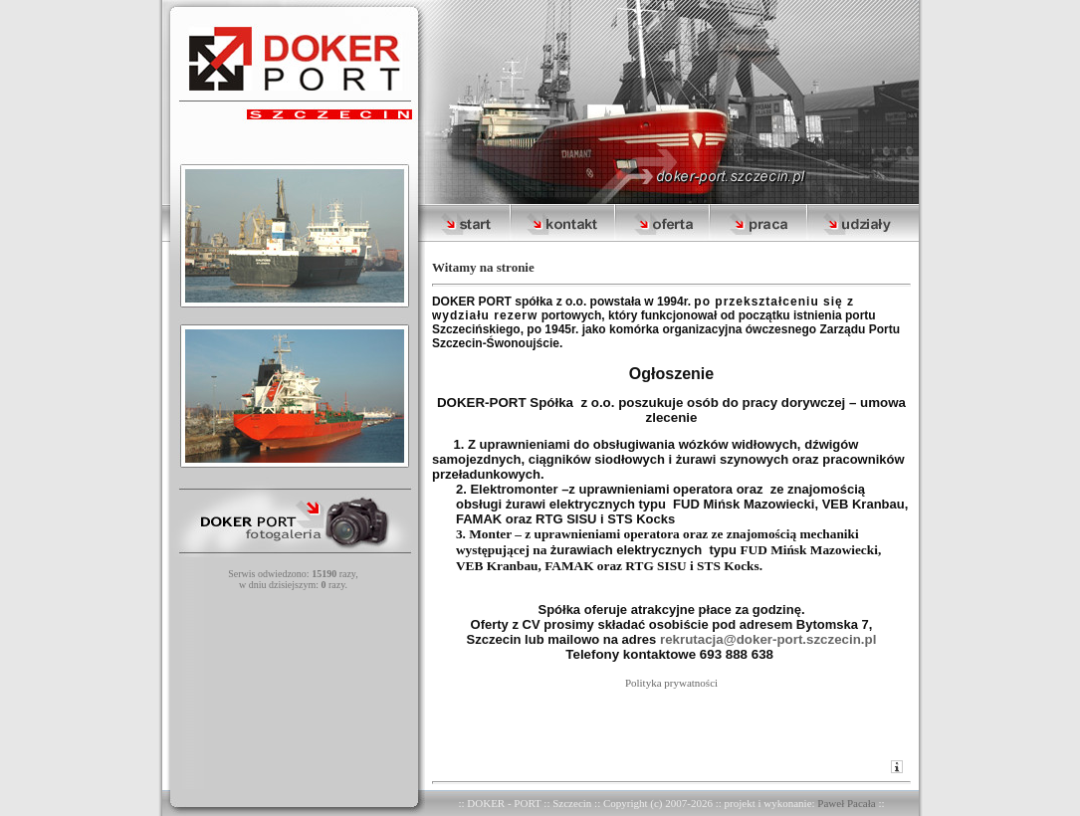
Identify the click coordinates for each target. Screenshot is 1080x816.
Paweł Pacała (846, 803)
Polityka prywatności (671, 683)
